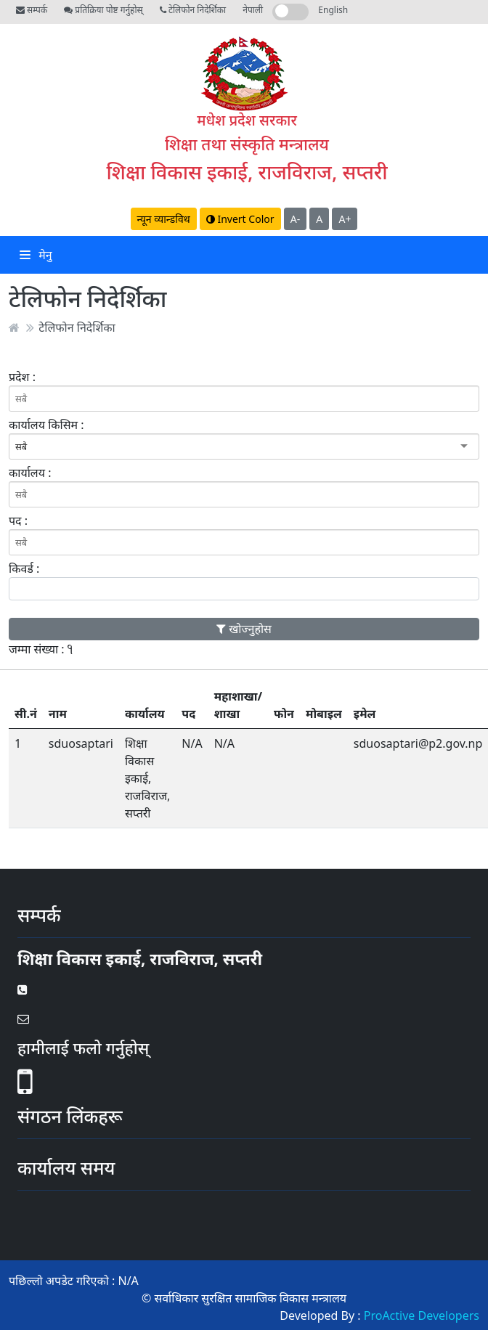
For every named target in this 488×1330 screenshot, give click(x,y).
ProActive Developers (421, 1315)
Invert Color (240, 219)
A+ (344, 219)
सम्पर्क (31, 10)
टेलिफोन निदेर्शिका (193, 10)
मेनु (36, 255)
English (333, 10)
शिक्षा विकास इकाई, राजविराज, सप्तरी (246, 171)
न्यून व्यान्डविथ (163, 219)
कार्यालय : (30, 473)
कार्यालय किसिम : (46, 425)
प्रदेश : (22, 377)
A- (295, 219)
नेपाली (253, 10)
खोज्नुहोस (244, 629)
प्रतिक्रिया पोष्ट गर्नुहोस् (103, 10)
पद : (18, 521)
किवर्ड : (24, 568)
